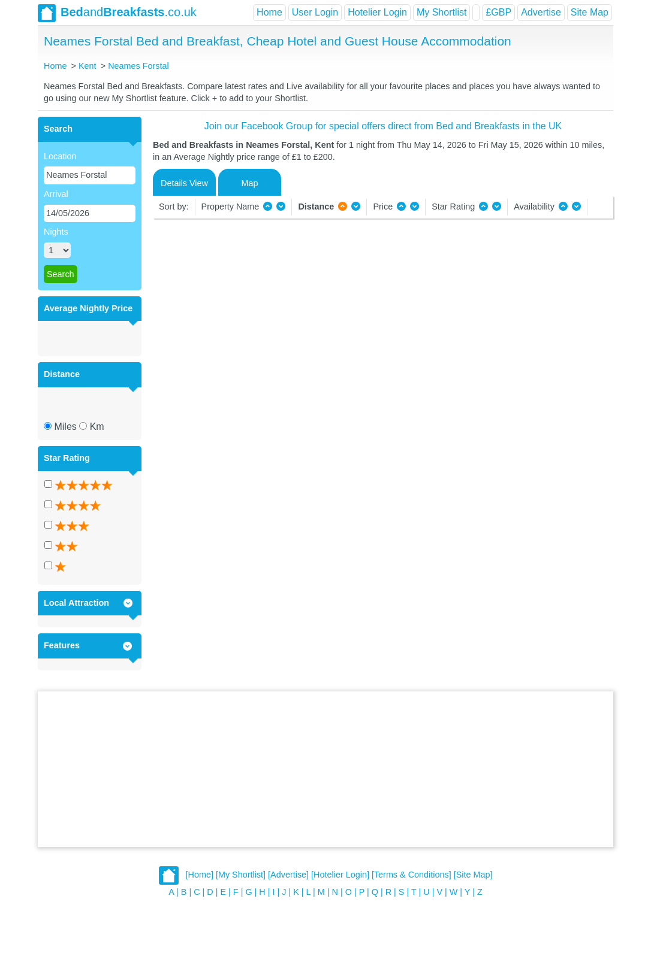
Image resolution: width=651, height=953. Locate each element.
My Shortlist (442, 12)
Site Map (589, 12)
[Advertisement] (325, 769)
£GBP (498, 12)
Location (60, 156)
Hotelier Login (377, 12)
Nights (56, 231)
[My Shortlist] (241, 875)
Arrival (56, 194)
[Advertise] (288, 875)
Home (269, 12)
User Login (315, 12)
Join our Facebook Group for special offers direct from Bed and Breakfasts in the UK (383, 126)
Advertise (541, 12)
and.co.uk (117, 13)
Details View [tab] (184, 183)
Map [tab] (250, 183)
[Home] (199, 875)
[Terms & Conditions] (411, 875)
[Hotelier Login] (340, 875)
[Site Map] (473, 875)
